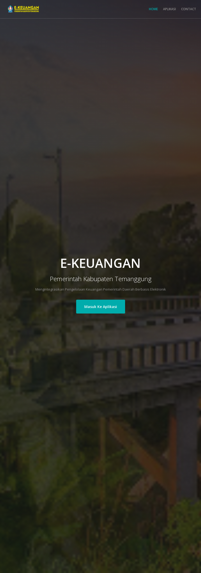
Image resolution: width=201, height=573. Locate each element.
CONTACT (188, 9)
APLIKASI (169, 9)
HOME (153, 9)
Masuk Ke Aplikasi (100, 306)
